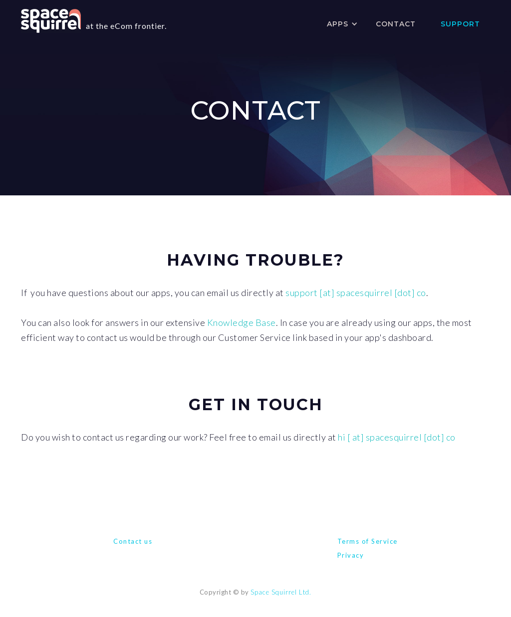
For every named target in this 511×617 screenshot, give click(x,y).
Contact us (132, 541)
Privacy (350, 555)
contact (396, 23)
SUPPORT (460, 23)
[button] (339, 23)
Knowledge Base (241, 322)
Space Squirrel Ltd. (281, 592)
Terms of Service (367, 541)
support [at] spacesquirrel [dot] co (355, 292)
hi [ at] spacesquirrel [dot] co (397, 437)
